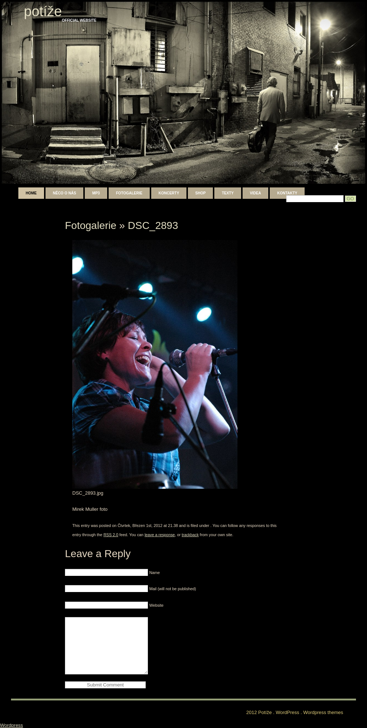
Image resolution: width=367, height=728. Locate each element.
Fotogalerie (129, 193)
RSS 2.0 (110, 534)
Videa (255, 193)
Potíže (43, 11)
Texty (227, 193)
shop (200, 193)
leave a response (160, 534)
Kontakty (287, 193)
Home (31, 193)
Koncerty (169, 193)
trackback (190, 534)
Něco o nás (64, 193)
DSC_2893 (153, 225)
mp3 (96, 193)
